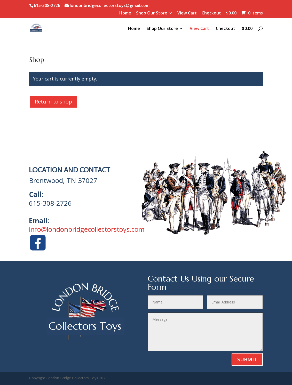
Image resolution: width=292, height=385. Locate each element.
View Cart (187, 13)
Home (125, 13)
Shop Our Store (151, 13)
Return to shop (53, 101)
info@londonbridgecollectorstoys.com (87, 229)
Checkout (211, 13)
